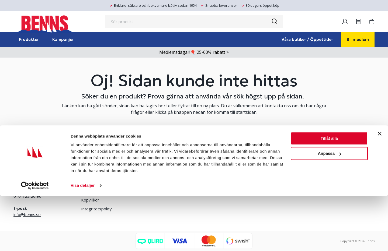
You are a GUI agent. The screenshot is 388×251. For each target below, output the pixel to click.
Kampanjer (63, 39)
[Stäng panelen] (380, 188)
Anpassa (329, 208)
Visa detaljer (83, 240)
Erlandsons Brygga (229, 173)
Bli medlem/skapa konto (162, 173)
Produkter (29, 39)
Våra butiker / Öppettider (307, 39)
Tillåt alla (329, 193)
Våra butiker (92, 173)
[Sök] (274, 21)
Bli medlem (358, 39)
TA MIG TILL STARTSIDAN (194, 132)
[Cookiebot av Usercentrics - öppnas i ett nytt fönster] (34, 240)
